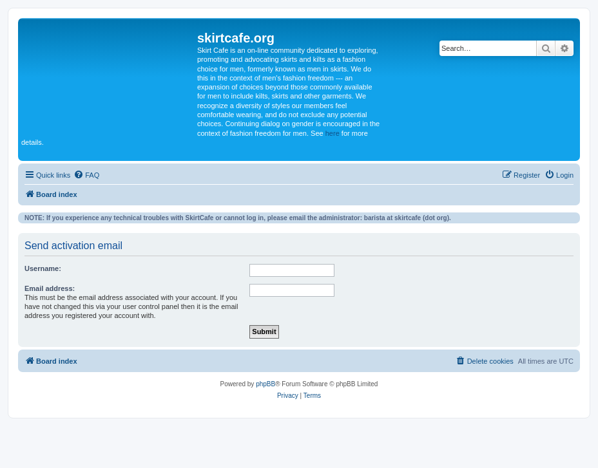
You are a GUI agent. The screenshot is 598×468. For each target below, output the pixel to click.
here (332, 133)
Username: (42, 268)
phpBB (265, 384)
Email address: (49, 288)
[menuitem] (86, 175)
